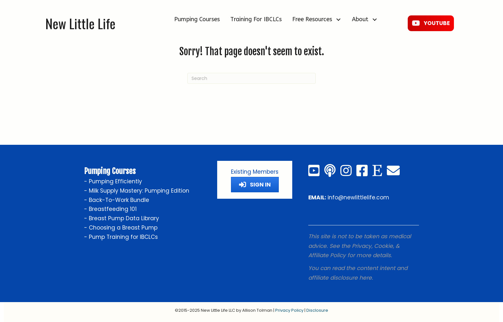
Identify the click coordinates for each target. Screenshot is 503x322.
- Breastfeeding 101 (110, 209)
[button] (338, 19)
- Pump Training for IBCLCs (121, 237)
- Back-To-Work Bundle (116, 200)
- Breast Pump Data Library (121, 218)
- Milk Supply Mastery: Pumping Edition (136, 191)
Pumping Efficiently (115, 181)
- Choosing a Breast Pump (121, 227)
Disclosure (317, 310)
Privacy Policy (289, 310)
